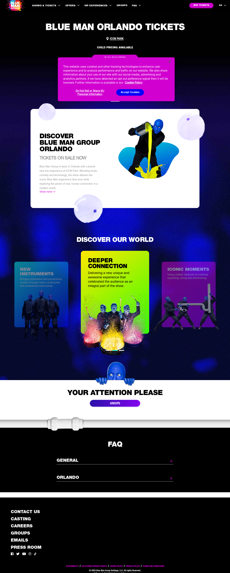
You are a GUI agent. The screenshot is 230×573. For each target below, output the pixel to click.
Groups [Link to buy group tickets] (115, 403)
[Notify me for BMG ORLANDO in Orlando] (201, 5)
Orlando (115, 477)
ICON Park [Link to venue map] (117, 38)
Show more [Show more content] (46, 191)
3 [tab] (121, 350)
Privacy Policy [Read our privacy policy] (133, 566)
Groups (122, 5)
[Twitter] (18, 554)
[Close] (170, 62)
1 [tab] (108, 350)
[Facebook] (12, 554)
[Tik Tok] (35, 554)
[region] (116, 79)
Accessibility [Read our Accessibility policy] (72, 566)
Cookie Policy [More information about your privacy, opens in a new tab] (133, 82)
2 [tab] (115, 350)
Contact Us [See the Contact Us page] (25, 511)
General (115, 460)
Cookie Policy (116, 566)
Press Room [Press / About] (26, 547)
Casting (21, 518)
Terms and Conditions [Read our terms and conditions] (153, 566)
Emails (19, 540)
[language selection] (223, 5)
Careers (22, 525)
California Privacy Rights (94, 566)
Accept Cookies (130, 92)
